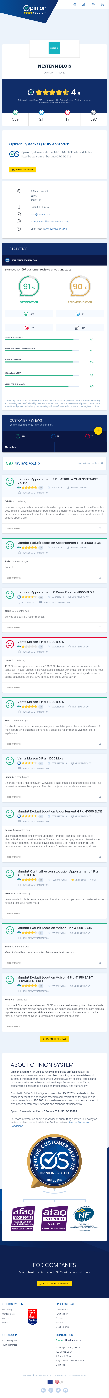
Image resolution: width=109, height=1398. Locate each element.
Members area (62, 1327)
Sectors (59, 1322)
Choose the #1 (62, 1309)
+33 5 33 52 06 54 (64, 1352)
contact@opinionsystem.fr (68, 1347)
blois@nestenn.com (41, 214)
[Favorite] (98, 431)
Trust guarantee (9, 1345)
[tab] (60, 1340)
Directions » (61, 1365)
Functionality (62, 1314)
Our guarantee (8, 1314)
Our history (7, 1309)
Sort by (88, 463)
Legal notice (27, 1375)
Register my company (54, 1283)
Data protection (60, 1375)
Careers (5, 1318)
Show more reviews (54, 1039)
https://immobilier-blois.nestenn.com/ (50, 221)
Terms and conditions (43, 1375)
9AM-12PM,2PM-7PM (55, 228)
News (4, 1322)
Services (59, 1318)
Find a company (9, 1340)
